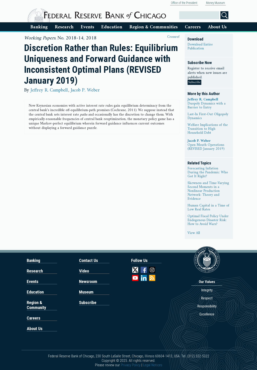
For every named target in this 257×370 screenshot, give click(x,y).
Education (111, 27)
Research (64, 27)
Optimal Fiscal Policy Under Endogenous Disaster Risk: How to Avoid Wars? (208, 220)
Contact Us (88, 260)
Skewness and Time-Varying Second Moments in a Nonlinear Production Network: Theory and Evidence (208, 191)
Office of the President (184, 3)
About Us (217, 27)
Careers (193, 27)
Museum (86, 292)
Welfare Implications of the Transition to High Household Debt (208, 129)
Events (87, 27)
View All (194, 233)
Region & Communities (153, 27)
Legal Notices (152, 365)
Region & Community (36, 305)
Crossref (173, 37)
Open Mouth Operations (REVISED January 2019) (206, 147)
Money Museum (215, 3)
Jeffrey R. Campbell (49, 90)
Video (84, 271)
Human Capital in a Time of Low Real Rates (208, 208)
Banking (39, 27)
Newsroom (88, 281)
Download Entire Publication (200, 47)
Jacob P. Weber (85, 90)
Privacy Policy (130, 365)
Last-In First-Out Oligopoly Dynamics (208, 116)
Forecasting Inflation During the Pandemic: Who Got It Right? (208, 172)
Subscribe (194, 82)
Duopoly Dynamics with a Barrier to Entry (207, 106)
